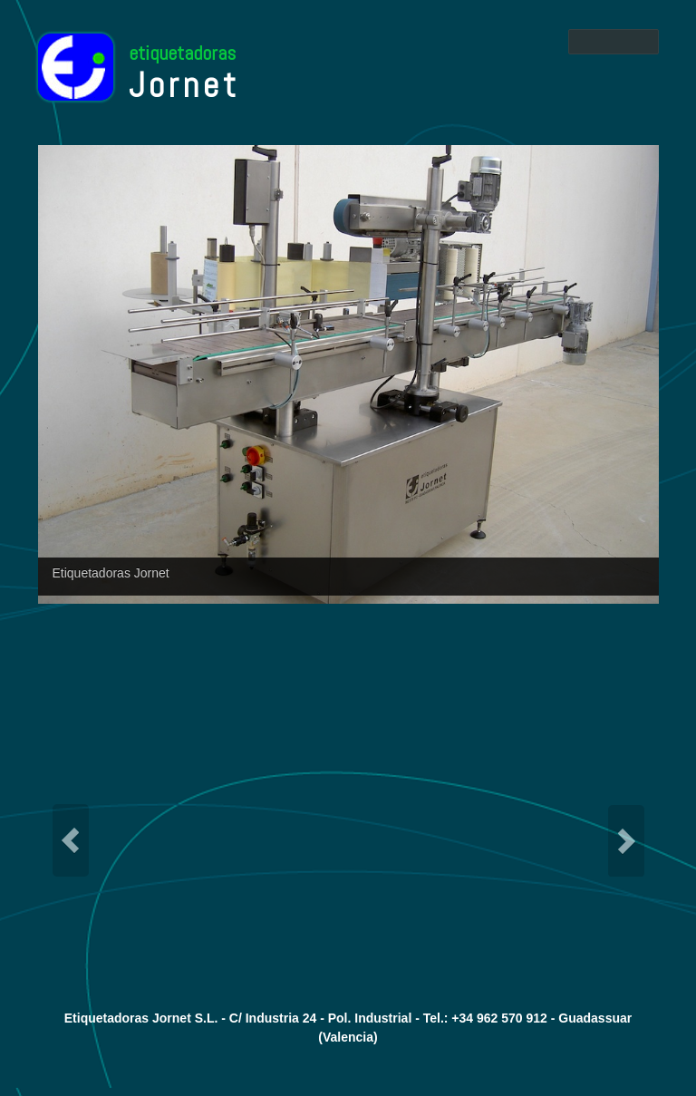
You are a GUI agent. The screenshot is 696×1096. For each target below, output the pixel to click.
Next (626, 840)
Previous (70, 840)
